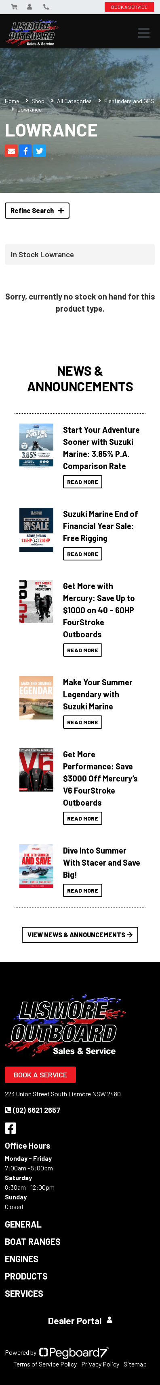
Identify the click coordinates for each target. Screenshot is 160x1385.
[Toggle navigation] (144, 33)
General (23, 1224)
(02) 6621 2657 (32, 1110)
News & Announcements (80, 378)
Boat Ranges (33, 1241)
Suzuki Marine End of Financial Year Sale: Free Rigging (100, 526)
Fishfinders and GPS (129, 100)
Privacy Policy (100, 1364)
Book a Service (40, 1074)
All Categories (74, 100)
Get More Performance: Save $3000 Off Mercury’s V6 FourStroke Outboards (100, 778)
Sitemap (135, 1364)
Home (12, 100)
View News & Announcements (80, 934)
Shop (38, 100)
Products (26, 1276)
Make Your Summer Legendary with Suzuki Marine (98, 694)
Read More (82, 481)
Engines (21, 1258)
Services (24, 1293)
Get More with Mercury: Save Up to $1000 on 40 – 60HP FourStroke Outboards (99, 610)
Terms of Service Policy (45, 1364)
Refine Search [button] (37, 210)
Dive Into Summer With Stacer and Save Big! (101, 862)
